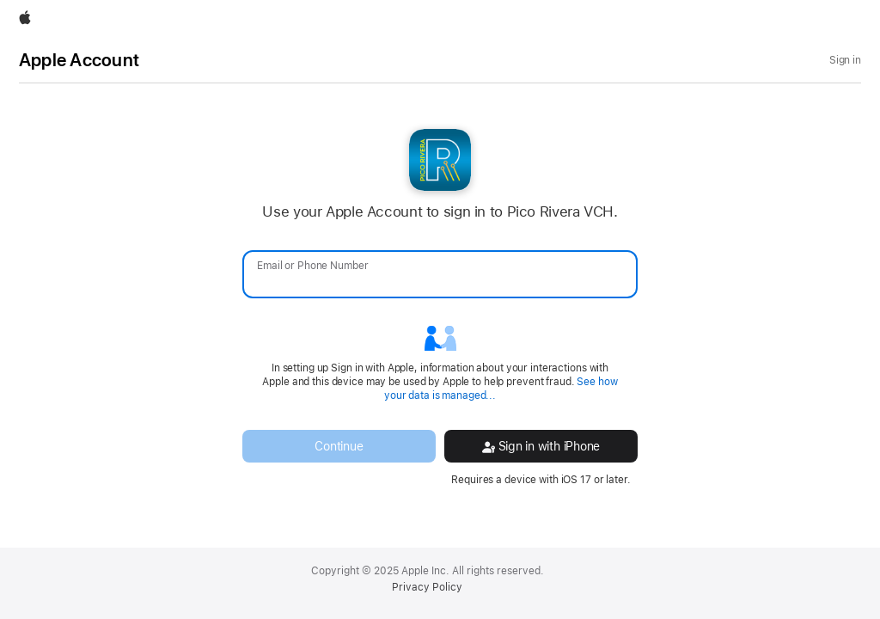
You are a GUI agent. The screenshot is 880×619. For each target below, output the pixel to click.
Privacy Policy (427, 587)
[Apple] (25, 19)
